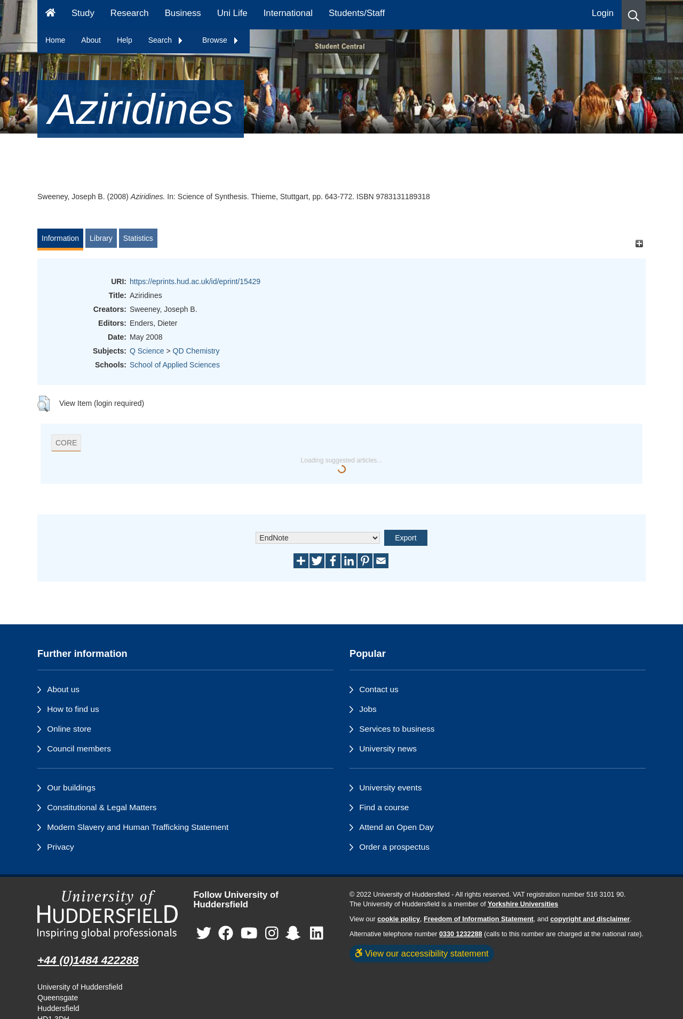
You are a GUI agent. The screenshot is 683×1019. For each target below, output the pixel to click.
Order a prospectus (394, 846)
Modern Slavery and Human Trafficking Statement (137, 827)
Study (83, 13)
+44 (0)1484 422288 (88, 960)
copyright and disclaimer (590, 919)
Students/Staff (357, 13)
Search (166, 40)
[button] (634, 14)
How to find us (73, 709)
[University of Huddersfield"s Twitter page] (203, 934)
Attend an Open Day (396, 827)
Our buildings (71, 787)
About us (63, 689)
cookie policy (398, 919)
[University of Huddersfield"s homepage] (107, 914)
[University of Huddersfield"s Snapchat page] (295, 934)
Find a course (384, 807)
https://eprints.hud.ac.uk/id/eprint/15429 (195, 281)
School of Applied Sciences (175, 364)
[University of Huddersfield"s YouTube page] (249, 934)
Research (129, 13)
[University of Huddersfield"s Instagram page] (272, 934)
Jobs (368, 709)
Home (55, 40)
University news (388, 748)
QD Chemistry (196, 351)
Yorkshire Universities (523, 904)
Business (183, 13)
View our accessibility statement (422, 953)
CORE (66, 442)
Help (124, 40)
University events (390, 787)
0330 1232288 (460, 934)
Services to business (396, 728)
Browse (220, 40)
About (91, 40)
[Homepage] (50, 14)
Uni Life (232, 13)
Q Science (147, 351)
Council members (79, 748)
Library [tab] (101, 238)
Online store (69, 728)
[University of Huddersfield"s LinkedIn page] (316, 934)
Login (603, 13)
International (288, 13)
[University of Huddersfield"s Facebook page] (225, 934)
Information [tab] (60, 238)
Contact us (379, 689)
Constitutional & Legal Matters (101, 807)
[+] (639, 243)
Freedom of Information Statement (479, 919)
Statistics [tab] (138, 238)
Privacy (60, 846)
